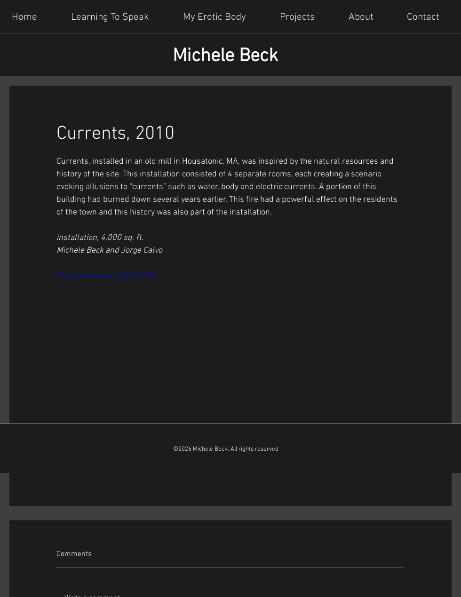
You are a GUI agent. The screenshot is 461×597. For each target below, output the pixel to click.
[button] (302, 16)
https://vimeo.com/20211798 (105, 275)
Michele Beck (225, 56)
